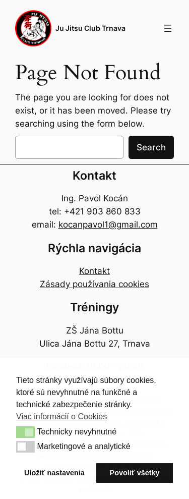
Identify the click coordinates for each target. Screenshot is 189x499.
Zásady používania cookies (94, 284)
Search (151, 147)
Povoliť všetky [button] (135, 473)
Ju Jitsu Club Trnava (90, 28)
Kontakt (94, 271)
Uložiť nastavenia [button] (54, 473)
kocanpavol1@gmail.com (108, 224)
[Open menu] (168, 28)
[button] (25, 431)
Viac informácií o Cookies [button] (61, 416)
